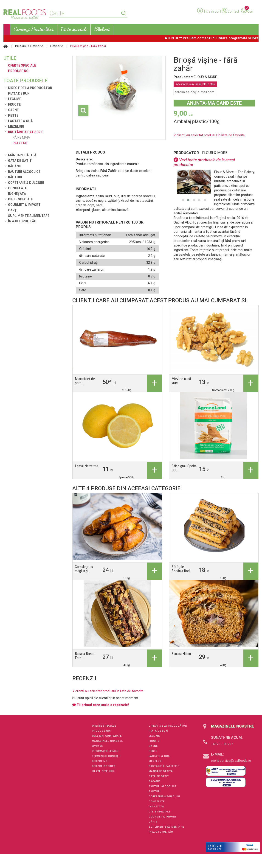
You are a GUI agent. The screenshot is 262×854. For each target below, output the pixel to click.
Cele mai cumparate (107, 735)
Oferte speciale (104, 725)
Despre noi (100, 761)
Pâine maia (21, 137)
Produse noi (101, 730)
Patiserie (56, 46)
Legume (14, 99)
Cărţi (12, 210)
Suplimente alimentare (28, 216)
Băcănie (15, 166)
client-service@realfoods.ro (231, 760)
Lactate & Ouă (20, 121)
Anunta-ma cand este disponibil (214, 103)
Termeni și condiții (106, 756)
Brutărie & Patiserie (29, 46)
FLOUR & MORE (214, 153)
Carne (13, 110)
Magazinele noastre (107, 740)
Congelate (17, 188)
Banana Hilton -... (183, 654)
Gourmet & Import (24, 205)
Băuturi (15, 177)
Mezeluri (16, 126)
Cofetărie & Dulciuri (26, 183)
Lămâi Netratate (86, 466)
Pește (13, 115)
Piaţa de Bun (19, 93)
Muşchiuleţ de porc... (85, 381)
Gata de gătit (20, 160)
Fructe (14, 104)
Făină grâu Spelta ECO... (184, 468)
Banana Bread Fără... (84, 656)
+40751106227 (222, 744)
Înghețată (17, 194)
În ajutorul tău (22, 221)
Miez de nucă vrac (181, 381)
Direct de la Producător (30, 88)
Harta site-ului (103, 771)
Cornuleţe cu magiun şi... (84, 569)
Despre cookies (104, 766)
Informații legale (105, 751)
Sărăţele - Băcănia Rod (181, 569)
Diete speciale (20, 199)
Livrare (97, 746)
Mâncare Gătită (22, 155)
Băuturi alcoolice (24, 172)
